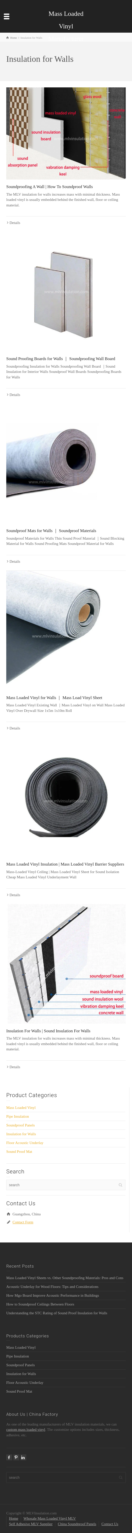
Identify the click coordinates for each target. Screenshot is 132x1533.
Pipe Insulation (17, 1116)
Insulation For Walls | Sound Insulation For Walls (48, 1031)
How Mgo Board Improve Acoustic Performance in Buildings (52, 1295)
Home (13, 1518)
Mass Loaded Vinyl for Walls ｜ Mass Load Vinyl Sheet (54, 697)
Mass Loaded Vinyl (21, 1108)
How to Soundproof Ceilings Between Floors (40, 1304)
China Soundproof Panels (77, 1524)
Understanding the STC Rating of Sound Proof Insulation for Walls (56, 1313)
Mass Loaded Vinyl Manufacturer (66, 26)
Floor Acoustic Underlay (24, 1143)
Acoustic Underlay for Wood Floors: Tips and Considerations (52, 1287)
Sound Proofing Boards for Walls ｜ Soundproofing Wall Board (60, 358)
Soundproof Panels (20, 1125)
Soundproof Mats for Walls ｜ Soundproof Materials (51, 530)
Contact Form (23, 1222)
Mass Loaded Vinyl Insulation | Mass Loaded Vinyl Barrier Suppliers (65, 864)
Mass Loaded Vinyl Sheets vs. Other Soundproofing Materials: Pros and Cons (64, 1278)
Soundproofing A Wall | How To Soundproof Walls (49, 186)
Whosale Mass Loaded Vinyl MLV (50, 1518)
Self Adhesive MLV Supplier (31, 1524)
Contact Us (109, 1524)
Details (15, 223)
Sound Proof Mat (19, 1152)
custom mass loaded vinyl (25, 1430)
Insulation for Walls (21, 1134)
